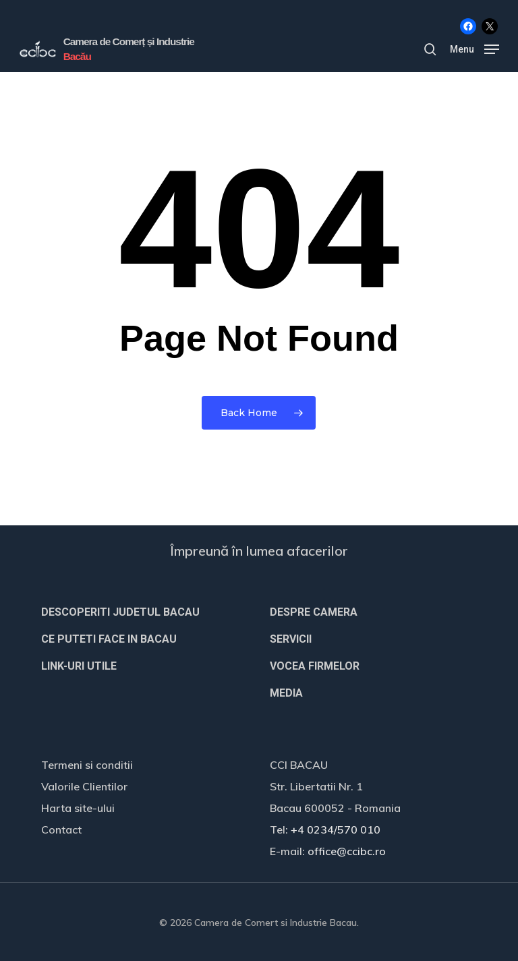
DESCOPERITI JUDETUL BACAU (120, 612)
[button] (474, 48)
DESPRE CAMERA (313, 612)
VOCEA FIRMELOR (314, 666)
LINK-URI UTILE (79, 666)
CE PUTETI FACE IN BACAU (109, 639)
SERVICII (291, 639)
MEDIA (286, 693)
